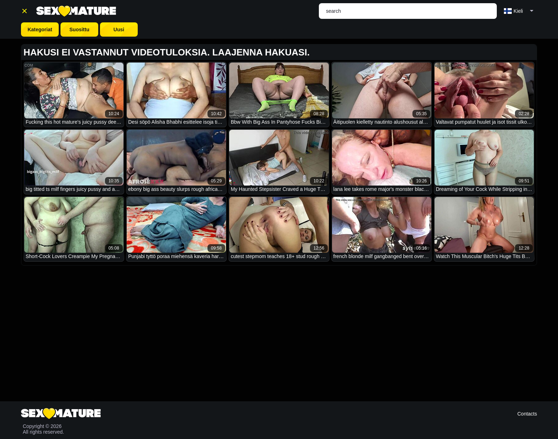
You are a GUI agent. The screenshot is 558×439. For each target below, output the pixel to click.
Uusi (119, 29)
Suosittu (79, 29)
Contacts (527, 414)
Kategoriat (39, 29)
